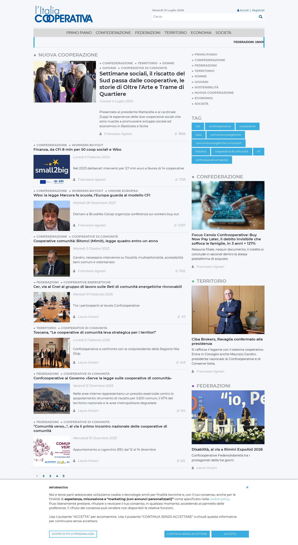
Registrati (258, 10)
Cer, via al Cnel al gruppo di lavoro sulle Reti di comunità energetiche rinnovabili (108, 286)
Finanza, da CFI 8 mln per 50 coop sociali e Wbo (78, 148)
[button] (247, 487)
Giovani (109, 68)
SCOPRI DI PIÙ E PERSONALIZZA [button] (73, 533)
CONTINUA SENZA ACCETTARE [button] (187, 533)
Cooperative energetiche (88, 281)
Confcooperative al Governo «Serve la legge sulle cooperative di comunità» (103, 377)
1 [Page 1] (37, 475)
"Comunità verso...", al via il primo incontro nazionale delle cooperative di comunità (100, 427)
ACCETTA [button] (230, 533)
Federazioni (252, 42)
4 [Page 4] (57, 475)
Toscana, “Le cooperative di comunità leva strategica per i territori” (95, 331)
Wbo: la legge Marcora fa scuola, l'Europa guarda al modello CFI (92, 194)
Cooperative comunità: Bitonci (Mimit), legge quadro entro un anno (96, 240)
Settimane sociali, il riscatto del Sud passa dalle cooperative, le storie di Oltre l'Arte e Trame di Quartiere (140, 83)
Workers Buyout (88, 144)
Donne (169, 63)
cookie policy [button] (219, 499)
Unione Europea (124, 190)
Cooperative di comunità (144, 68)
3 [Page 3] (50, 475)
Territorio (148, 63)
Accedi (244, 10)
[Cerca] (204, 16)
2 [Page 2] (44, 475)
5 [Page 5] (64, 475)
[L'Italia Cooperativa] (65, 14)
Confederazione (118, 63)
